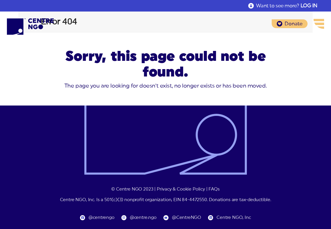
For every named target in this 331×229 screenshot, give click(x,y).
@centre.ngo (143, 217)
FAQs (214, 189)
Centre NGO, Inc (234, 217)
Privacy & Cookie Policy (181, 189)
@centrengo (101, 217)
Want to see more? (286, 5)
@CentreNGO (186, 217)
